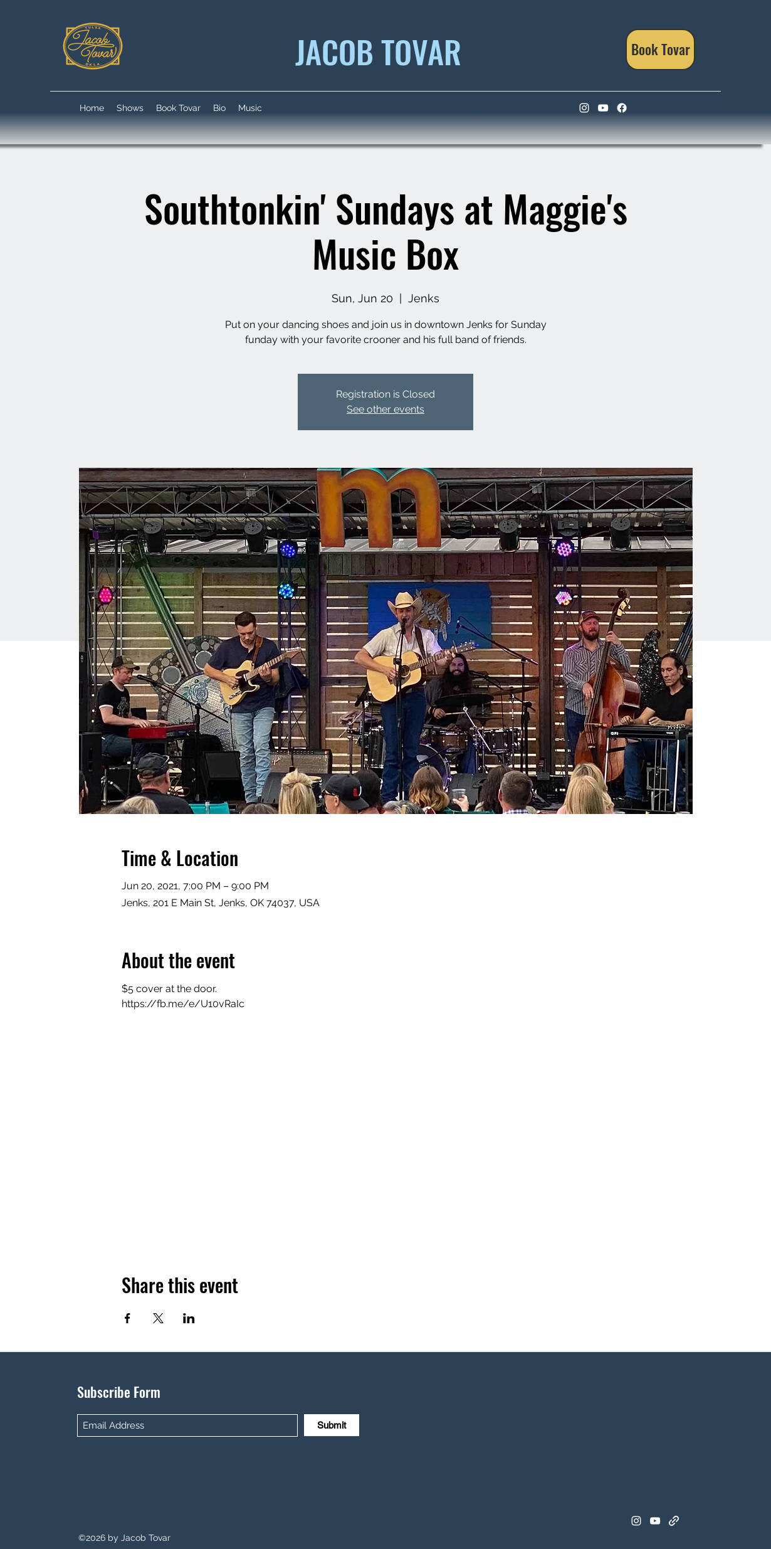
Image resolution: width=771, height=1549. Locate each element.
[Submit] (331, 1425)
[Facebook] (622, 108)
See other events (385, 409)
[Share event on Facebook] (128, 1318)
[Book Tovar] (660, 49)
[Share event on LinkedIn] (189, 1318)
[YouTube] (603, 108)
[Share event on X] (158, 1318)
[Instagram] (584, 108)
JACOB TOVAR (374, 51)
